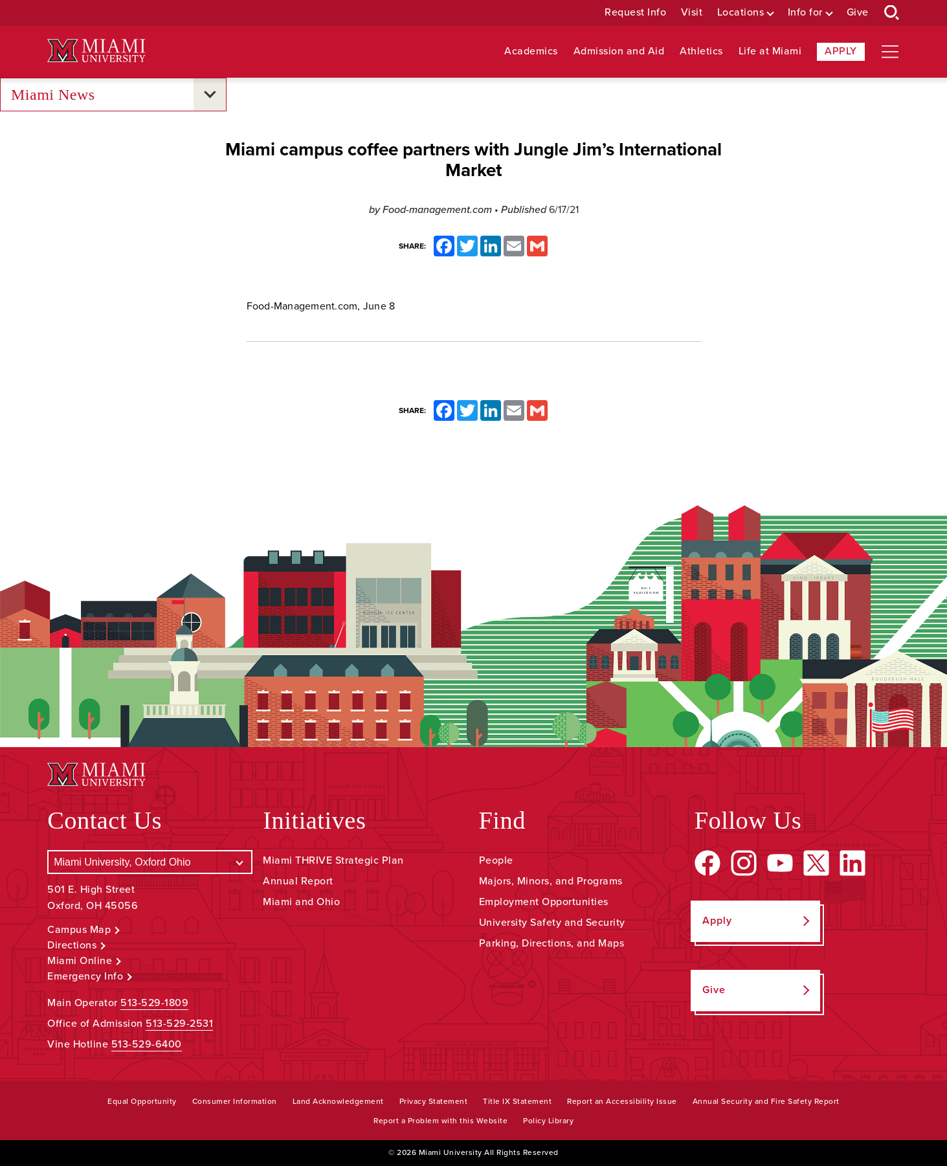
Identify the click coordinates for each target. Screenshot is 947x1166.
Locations (740, 12)
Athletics (701, 51)
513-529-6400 (146, 1044)
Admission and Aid (619, 51)
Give (858, 12)
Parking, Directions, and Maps (552, 943)
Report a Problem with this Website (440, 1120)
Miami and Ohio (301, 901)
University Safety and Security (552, 922)
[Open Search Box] (892, 13)
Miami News (53, 95)
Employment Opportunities (543, 901)
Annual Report (298, 881)
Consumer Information (234, 1101)
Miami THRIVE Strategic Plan (333, 860)
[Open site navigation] (890, 52)
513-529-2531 (179, 1023)
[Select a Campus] (149, 862)
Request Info (635, 12)
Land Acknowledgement (338, 1101)
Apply (841, 51)
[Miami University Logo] (96, 51)
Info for (805, 12)
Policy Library (548, 1120)
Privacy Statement (433, 1101)
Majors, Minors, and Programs (551, 881)
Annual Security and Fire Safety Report (766, 1101)
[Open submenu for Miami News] (210, 94)
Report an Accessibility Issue (622, 1101)
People (496, 860)
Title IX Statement (517, 1101)
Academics (531, 51)
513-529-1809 (154, 1002)
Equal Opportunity (142, 1101)
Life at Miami (770, 51)
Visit (692, 12)
